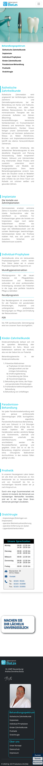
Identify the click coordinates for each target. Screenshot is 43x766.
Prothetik (6, 68)
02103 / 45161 (19, 581)
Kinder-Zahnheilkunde (11, 61)
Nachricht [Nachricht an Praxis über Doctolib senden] (37, 763)
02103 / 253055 (19, 587)
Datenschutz (15, 749)
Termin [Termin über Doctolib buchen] (38, 759)
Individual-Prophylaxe (11, 57)
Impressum (14, 753)
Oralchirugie (7, 71)
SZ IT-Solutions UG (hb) (19, 764)
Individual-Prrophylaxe (19, 724)
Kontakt (12, 576)
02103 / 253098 (19, 584)
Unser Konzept (15, 745)
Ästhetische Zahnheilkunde (14, 50)
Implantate (7, 53)
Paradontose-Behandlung (13, 64)
